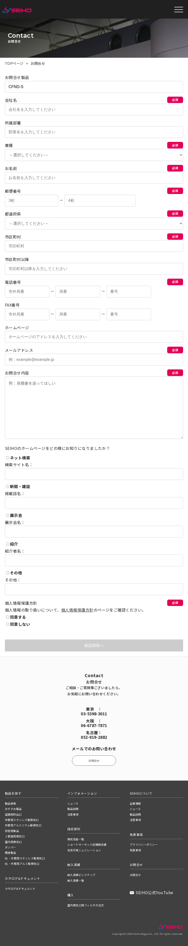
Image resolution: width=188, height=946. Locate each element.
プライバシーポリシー (144, 844)
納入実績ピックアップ (81, 875)
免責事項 (135, 850)
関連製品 (10, 853)
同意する (16, 617)
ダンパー (10, 847)
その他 (14, 573)
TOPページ (14, 63)
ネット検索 (18, 458)
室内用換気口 (13, 842)
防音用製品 (12, 831)
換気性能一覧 (75, 839)
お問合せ (94, 761)
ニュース (72, 803)
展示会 (14, 515)
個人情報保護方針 (77, 610)
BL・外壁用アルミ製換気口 (22, 864)
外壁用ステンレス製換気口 (22, 820)
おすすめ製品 (13, 809)
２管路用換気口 (14, 836)
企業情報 (135, 803)
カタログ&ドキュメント (20, 888)
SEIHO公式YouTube (151, 892)
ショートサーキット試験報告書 (87, 844)
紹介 (12, 544)
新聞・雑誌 (18, 486)
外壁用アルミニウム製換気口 (23, 825)
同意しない (18, 624)
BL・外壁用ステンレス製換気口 (25, 858)
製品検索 (10, 803)
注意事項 (73, 814)
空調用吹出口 (13, 814)
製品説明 (73, 809)
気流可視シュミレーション (84, 850)
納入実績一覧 (75, 880)
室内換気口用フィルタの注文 (85, 905)
